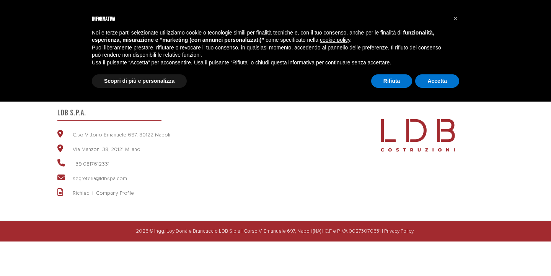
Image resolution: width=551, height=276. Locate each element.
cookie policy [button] (335, 40)
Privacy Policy (398, 231)
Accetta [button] (437, 81)
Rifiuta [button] (391, 81)
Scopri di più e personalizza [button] (139, 81)
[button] (455, 18)
